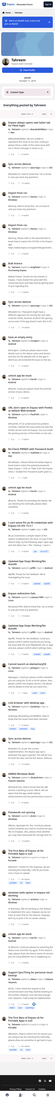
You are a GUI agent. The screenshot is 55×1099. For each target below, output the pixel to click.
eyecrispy (35, 167)
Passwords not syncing (21, 812)
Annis (33, 816)
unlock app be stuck (20, 375)
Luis (32, 529)
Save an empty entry (20, 337)
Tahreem (16, 129)
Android (12, 343)
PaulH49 (35, 414)
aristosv (34, 899)
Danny (34, 196)
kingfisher (35, 267)
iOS (51, 167)
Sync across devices (19, 164)
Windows (12, 199)
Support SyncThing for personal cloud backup (30, 974)
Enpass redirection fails (21, 593)
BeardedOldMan (38, 129)
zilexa (33, 979)
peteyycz (35, 667)
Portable (12, 860)
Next (44, 114)
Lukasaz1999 (37, 597)
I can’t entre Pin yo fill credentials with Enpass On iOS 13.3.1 (30, 524)
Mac (13, 132)
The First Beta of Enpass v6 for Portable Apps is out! (26, 852)
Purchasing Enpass (17, 270)
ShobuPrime (37, 777)
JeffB (33, 568)
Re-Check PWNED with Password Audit (30, 449)
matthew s (36, 452)
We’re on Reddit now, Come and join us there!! (22, 22)
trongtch (35, 340)
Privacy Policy (15, 1089)
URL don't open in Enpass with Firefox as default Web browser (30, 409)
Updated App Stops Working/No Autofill (27, 562)
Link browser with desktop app (26, 702)
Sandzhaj (35, 706)
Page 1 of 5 (27, 114)
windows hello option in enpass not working (29, 894)
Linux (10, 600)
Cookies (41, 1089)
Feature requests (16, 780)
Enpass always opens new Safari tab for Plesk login (29, 124)
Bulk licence (15, 263)
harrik (33, 379)
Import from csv (17, 193)
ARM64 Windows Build (21, 774)
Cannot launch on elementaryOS (27, 664)
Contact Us (30, 1089)
